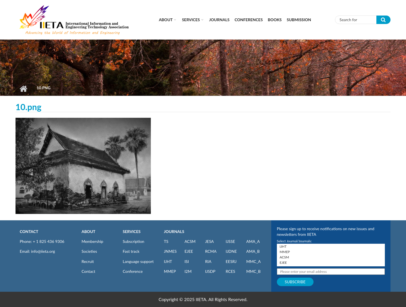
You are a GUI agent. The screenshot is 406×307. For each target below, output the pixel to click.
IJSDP (210, 271)
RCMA (211, 251)
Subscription (133, 241)
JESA (209, 241)
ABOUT (88, 231)
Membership (92, 241)
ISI (186, 261)
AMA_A (253, 241)
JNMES (170, 251)
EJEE (188, 251)
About (166, 19)
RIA (208, 261)
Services (191, 19)
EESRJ (231, 261)
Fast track (131, 251)
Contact (88, 271)
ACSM (189, 241)
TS (166, 241)
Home (23, 89)
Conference (133, 271)
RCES (230, 271)
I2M (187, 271)
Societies (89, 251)
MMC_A (253, 261)
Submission (299, 19)
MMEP (170, 271)
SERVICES (131, 231)
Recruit (87, 261)
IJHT (168, 261)
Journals (219, 19)
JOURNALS (174, 231)
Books (275, 19)
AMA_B (253, 251)
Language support (138, 261)
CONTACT (29, 231)
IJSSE (230, 241)
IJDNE (231, 251)
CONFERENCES (249, 19)
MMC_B (253, 271)
